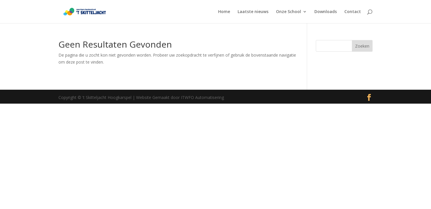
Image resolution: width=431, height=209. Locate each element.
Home (224, 12)
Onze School (288, 12)
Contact (352, 12)
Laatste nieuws (253, 12)
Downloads (325, 12)
